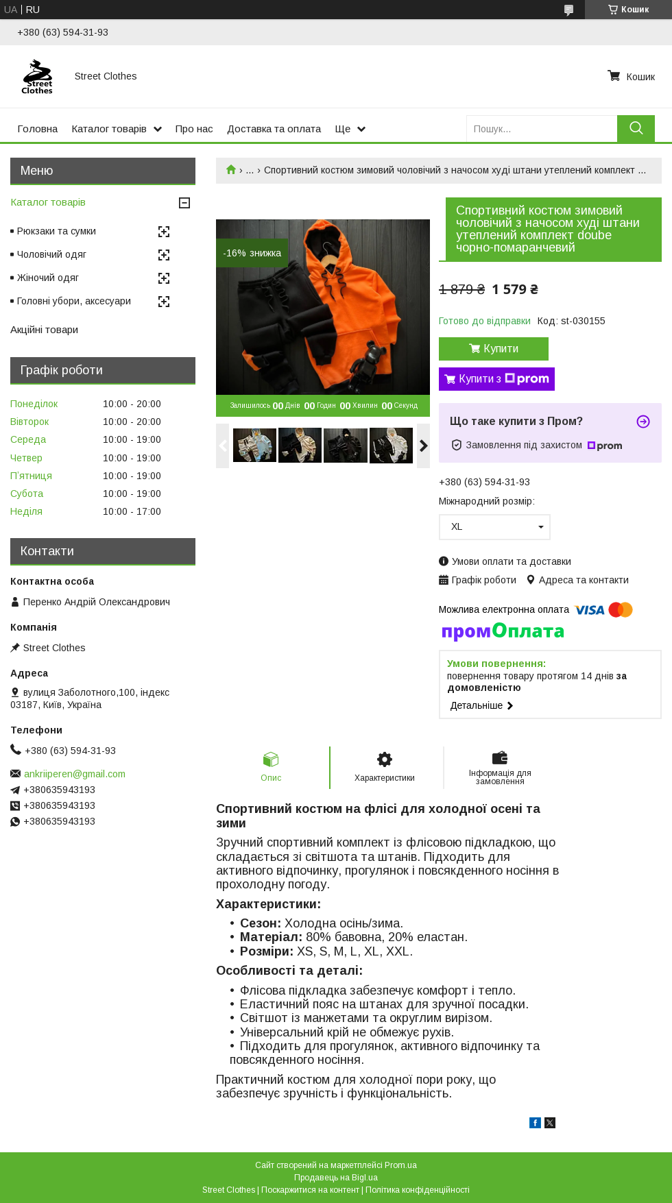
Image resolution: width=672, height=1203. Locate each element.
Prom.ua (401, 1165)
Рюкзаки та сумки (56, 231)
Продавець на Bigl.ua (336, 1177)
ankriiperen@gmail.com (74, 773)
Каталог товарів (109, 128)
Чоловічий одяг (51, 254)
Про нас (194, 128)
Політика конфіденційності (417, 1190)
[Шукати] (636, 128)
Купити (500, 348)
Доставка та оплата (274, 128)
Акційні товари (44, 329)
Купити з (504, 379)
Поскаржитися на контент (310, 1190)
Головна (37, 128)
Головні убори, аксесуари (74, 300)
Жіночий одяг (48, 277)
